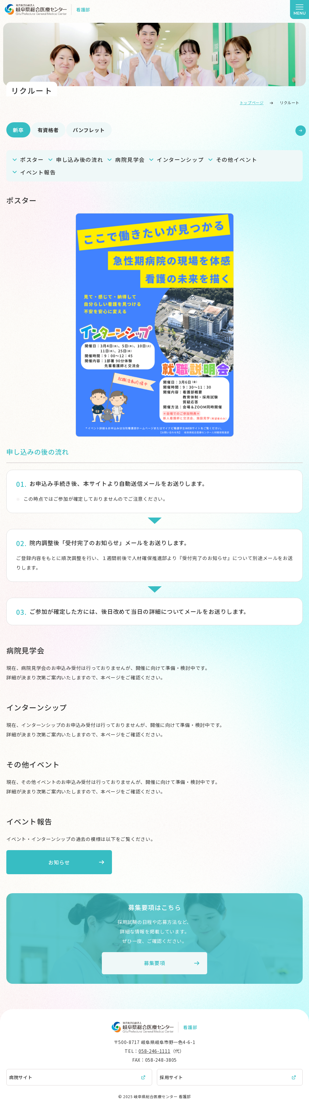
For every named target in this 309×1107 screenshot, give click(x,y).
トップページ (252, 102)
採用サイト (171, 1077)
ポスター (32, 159)
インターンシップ (180, 159)
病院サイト (21, 1077)
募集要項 (154, 963)
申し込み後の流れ (79, 159)
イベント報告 (38, 172)
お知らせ (56, 862)
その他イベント (236, 159)
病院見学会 (130, 159)
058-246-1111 (154, 1051)
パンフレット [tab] (89, 130)
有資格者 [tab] (48, 130)
